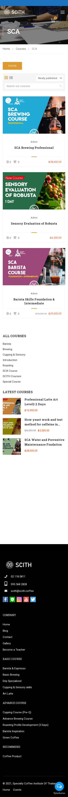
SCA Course (10, 370)
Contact (7, 637)
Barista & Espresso (14, 668)
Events (17, 789)
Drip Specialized (12, 681)
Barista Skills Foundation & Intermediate (34, 301)
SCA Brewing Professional (34, 147)
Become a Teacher (14, 649)
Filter (12, 65)
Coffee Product (12, 756)
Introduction (10, 360)
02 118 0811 (18, 576)
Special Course (12, 381)
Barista (7, 343)
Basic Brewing (11, 674)
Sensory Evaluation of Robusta (34, 223)
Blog (5, 630)
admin (34, 141)
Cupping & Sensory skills (17, 687)
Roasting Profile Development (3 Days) (25, 725)
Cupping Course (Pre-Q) (17, 712)
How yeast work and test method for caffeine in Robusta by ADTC (43, 424)
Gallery (7, 643)
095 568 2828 (19, 584)
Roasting (8, 365)
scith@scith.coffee (22, 591)
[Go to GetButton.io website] (59, 793)
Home (6, 48)
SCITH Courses (12, 376)
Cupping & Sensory (14, 354)
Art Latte (8, 693)
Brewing (7, 349)
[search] (60, 86)
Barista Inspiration (13, 731)
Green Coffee (11, 737)
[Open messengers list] (59, 786)
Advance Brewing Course (18, 718)
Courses (21, 48)
